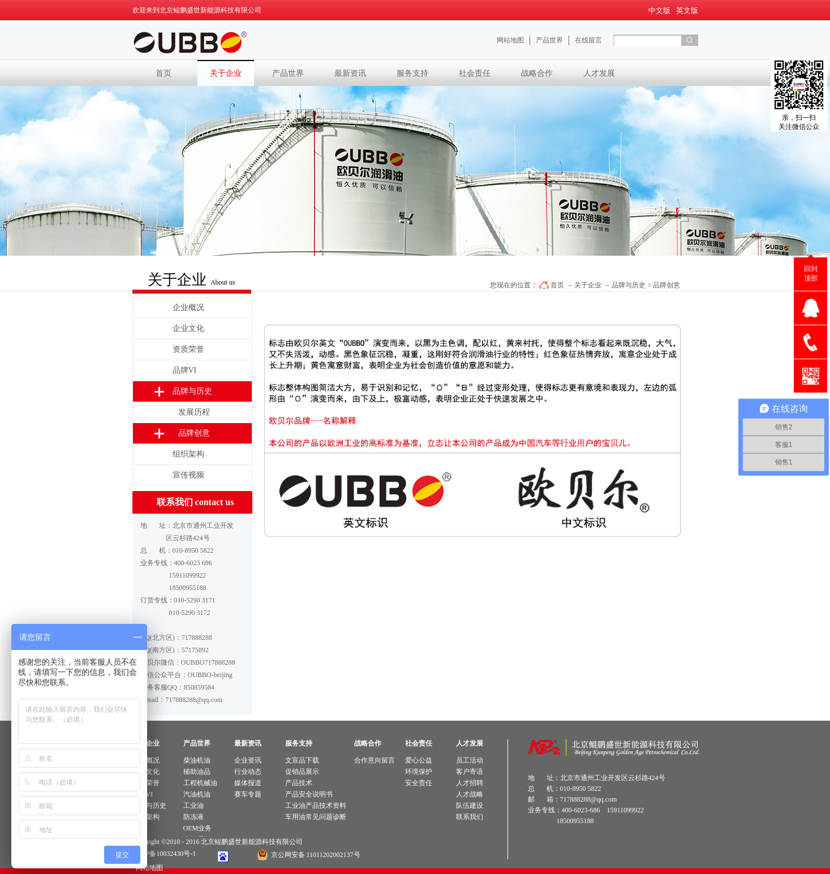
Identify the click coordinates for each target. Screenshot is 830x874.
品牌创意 (666, 285)
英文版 (687, 10)
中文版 (659, 10)
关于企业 (587, 285)
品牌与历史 (629, 285)
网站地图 (147, 868)
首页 (163, 73)
